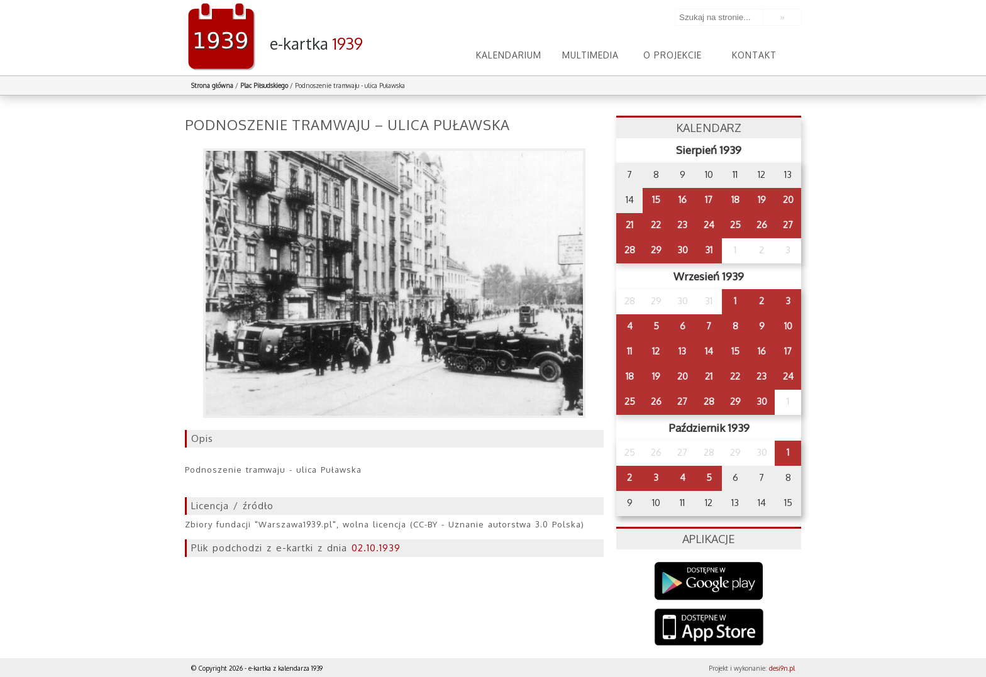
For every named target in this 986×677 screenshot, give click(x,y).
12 (656, 351)
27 (788, 225)
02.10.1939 (376, 548)
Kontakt (754, 55)
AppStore (709, 628)
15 (656, 200)
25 (735, 225)
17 (708, 200)
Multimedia (590, 55)
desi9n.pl (782, 668)
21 (629, 225)
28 (629, 250)
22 (656, 225)
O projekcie (672, 55)
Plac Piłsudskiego (264, 85)
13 (682, 351)
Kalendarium (508, 55)
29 (656, 250)
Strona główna (212, 85)
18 (735, 200)
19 (762, 200)
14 (709, 351)
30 (682, 250)
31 (708, 250)
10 (788, 326)
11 (629, 351)
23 (682, 225)
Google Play (709, 581)
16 (683, 200)
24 (709, 225)
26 (761, 225)
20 (788, 200)
